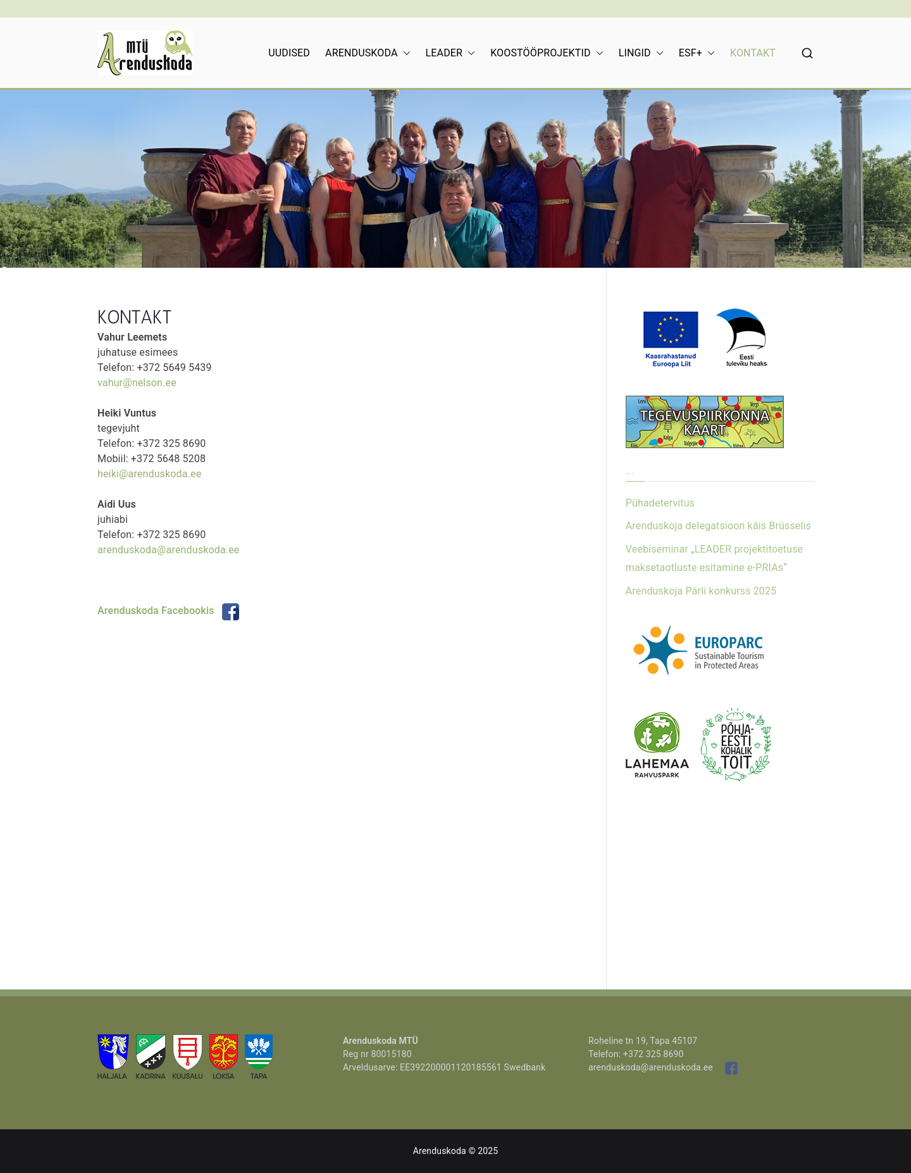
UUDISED (289, 53)
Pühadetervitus (660, 503)
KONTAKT (753, 53)
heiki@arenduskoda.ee (149, 474)
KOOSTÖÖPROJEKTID (547, 53)
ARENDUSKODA (368, 53)
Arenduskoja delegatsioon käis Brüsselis (718, 526)
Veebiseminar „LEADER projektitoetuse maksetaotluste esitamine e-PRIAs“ (714, 558)
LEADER (451, 53)
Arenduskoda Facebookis (168, 611)
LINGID (641, 53)
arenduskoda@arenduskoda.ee (168, 550)
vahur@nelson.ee (137, 383)
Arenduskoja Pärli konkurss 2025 (701, 591)
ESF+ (697, 53)
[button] (404, 53)
